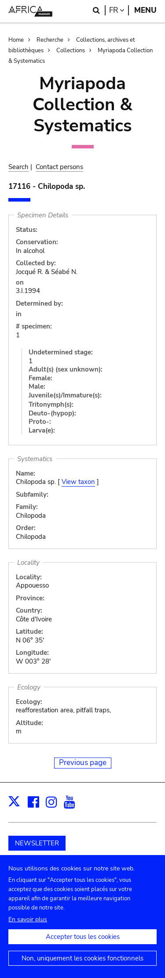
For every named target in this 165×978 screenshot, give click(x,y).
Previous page (82, 763)
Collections (70, 50)
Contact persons (59, 166)
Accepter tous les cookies (83, 945)
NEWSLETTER (37, 843)
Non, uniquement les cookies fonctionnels (82, 967)
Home (16, 40)
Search (18, 166)
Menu (145, 10)
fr (119, 10)
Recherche (50, 40)
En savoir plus (27, 928)
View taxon (78, 481)
